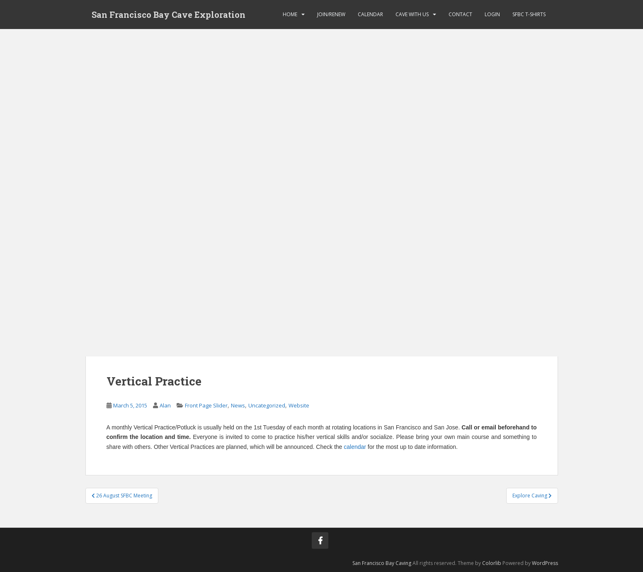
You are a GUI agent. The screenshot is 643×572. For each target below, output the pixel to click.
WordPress (545, 563)
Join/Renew (331, 14)
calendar (355, 447)
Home (290, 14)
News (238, 405)
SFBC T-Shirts (529, 14)
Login (492, 14)
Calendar (370, 14)
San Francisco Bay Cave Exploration (168, 14)
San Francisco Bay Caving (381, 563)
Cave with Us (412, 14)
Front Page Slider (206, 405)
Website (299, 405)
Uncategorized (266, 405)
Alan (165, 405)
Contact (460, 14)
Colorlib (491, 563)
